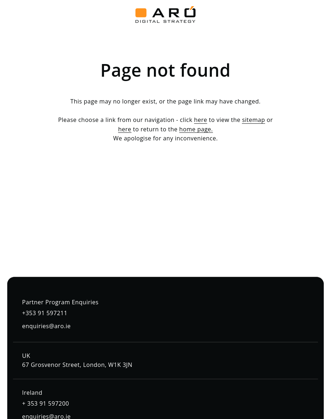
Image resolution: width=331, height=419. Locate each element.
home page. (196, 129)
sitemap (253, 120)
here (200, 120)
